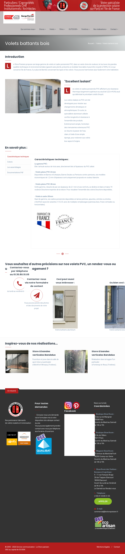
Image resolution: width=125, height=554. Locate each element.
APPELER (103, 501)
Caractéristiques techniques (18, 157)
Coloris (10, 162)
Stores (42, 29)
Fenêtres (86, 29)
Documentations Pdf (15, 172)
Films (62, 29)
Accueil (91, 43)
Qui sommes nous (28, 29)
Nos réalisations (100, 29)
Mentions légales (103, 547)
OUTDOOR (73, 29)
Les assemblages (14, 167)
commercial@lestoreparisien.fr (106, 512)
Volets (53, 29)
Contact (114, 29)
